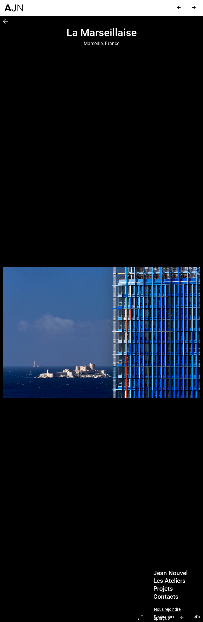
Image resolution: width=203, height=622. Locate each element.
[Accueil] (13, 5)
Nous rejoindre (167, 609)
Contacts (165, 596)
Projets (163, 589)
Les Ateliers (169, 581)
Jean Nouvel (170, 573)
